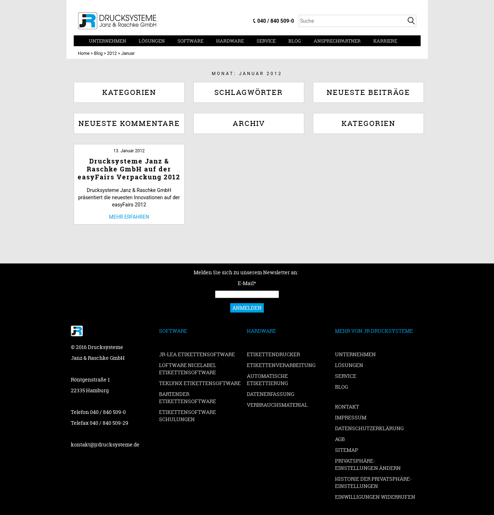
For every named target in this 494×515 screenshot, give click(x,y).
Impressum (350, 417)
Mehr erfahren (129, 217)
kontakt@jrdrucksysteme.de (105, 444)
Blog (294, 41)
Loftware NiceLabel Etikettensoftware (187, 369)
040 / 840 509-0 (275, 21)
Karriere (385, 41)
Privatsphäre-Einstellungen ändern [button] (368, 464)
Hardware (230, 41)
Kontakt (347, 406)
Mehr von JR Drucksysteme (374, 330)
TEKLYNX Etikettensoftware (200, 383)
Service (266, 41)
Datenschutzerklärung (369, 428)
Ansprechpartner (337, 41)
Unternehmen (107, 41)
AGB (340, 439)
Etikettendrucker (273, 354)
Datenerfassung (270, 393)
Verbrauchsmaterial (277, 404)
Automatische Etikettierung (267, 379)
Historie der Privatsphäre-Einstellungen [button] (373, 482)
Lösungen (152, 41)
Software (190, 41)
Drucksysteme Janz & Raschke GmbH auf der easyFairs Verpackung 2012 (129, 169)
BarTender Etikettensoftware (187, 397)
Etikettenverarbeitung (281, 365)
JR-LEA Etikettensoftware (197, 354)
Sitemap (346, 449)
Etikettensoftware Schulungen (187, 416)
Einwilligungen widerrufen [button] (375, 496)
